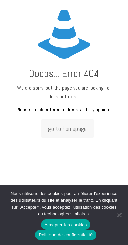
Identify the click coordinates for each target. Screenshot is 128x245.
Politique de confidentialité (66, 235)
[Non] (119, 215)
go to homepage (67, 128)
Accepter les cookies (65, 224)
